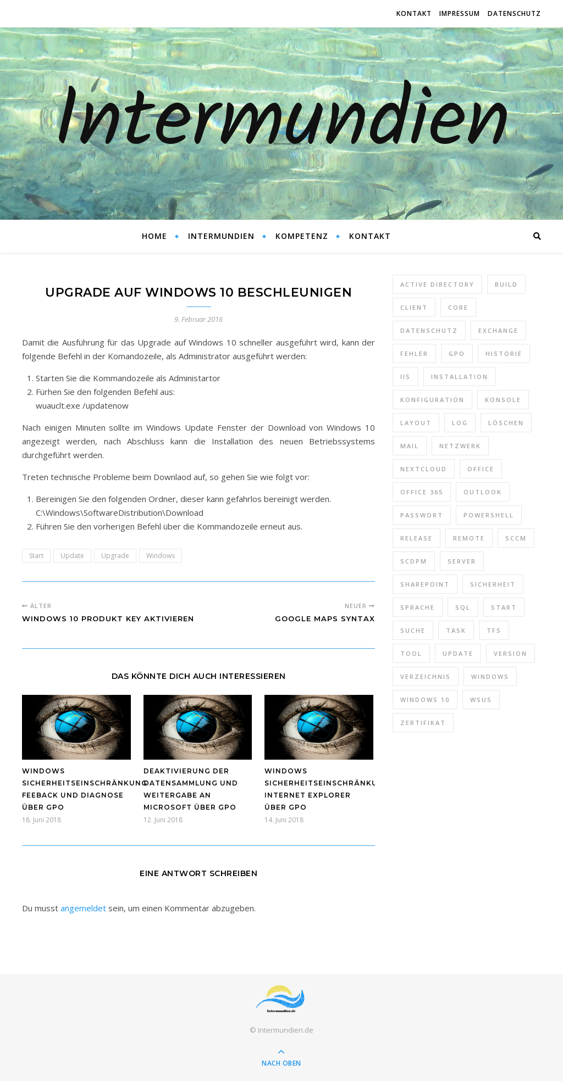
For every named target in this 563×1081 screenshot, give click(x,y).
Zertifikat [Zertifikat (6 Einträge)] (423, 722)
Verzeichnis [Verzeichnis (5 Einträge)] (425, 676)
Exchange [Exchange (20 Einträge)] (498, 330)
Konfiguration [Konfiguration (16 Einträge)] (432, 399)
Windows (160, 555)
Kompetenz (301, 236)
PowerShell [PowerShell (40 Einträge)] (488, 515)
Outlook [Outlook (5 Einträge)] (482, 492)
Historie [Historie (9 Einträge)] (503, 353)
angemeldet (83, 907)
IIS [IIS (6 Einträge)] (405, 376)
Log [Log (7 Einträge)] (460, 423)
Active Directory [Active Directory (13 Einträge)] (437, 284)
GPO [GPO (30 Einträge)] (457, 353)
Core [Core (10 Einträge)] (458, 307)
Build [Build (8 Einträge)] (506, 284)
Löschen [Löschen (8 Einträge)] (506, 423)
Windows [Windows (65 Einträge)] (490, 676)
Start (36, 555)
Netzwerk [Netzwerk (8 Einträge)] (460, 446)
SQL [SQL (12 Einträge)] (463, 607)
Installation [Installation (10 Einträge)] (459, 376)
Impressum (459, 13)
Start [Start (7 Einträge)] (504, 607)
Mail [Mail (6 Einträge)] (409, 446)
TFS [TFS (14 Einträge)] (494, 630)
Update (72, 555)
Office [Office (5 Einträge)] (480, 469)
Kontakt (414, 13)
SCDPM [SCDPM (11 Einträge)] (413, 561)
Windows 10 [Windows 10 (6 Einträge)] (425, 699)
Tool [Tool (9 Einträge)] (411, 653)
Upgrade (115, 555)
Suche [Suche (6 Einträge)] (413, 630)
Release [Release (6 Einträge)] (416, 538)
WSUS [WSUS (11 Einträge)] (481, 699)
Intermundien (281, 123)
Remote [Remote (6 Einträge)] (469, 538)
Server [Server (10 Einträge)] (462, 561)
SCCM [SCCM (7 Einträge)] (516, 538)
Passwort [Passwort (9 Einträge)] (421, 515)
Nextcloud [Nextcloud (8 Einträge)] (423, 469)
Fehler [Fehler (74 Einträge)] (414, 353)
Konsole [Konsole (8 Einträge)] (503, 399)
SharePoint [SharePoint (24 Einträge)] (425, 584)
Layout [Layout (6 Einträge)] (416, 423)
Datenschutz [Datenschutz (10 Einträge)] (429, 330)
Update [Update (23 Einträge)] (458, 653)
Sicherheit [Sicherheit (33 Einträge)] (493, 584)
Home (154, 236)
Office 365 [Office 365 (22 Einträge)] (421, 492)
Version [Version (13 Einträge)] (510, 653)
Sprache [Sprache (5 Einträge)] (417, 607)
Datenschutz (514, 13)
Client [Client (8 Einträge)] (414, 307)
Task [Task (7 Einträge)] (456, 630)
